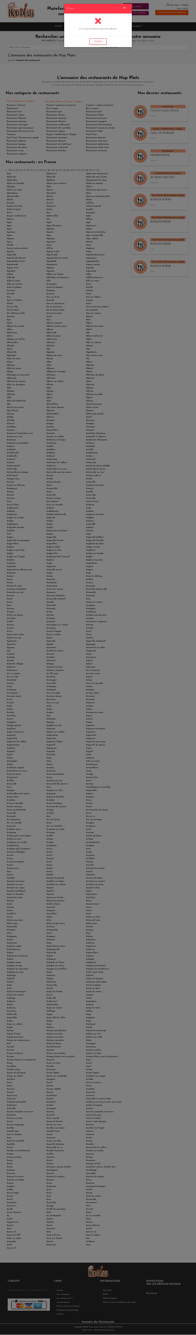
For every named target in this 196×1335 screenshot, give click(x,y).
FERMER (98, 41)
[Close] (124, 7)
